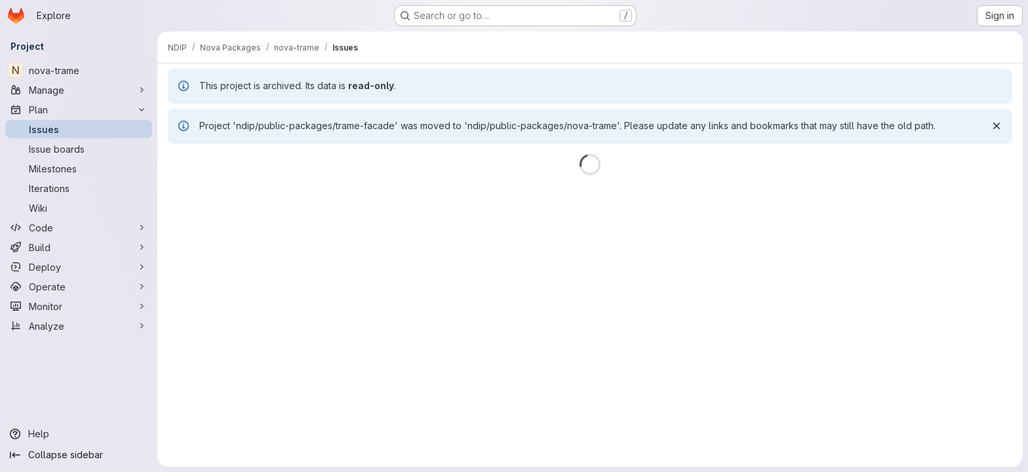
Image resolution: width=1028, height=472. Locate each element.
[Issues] (78, 129)
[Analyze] (78, 326)
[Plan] (78, 109)
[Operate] (78, 286)
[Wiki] (78, 208)
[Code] (78, 227)
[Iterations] (78, 188)
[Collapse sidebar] (78, 455)
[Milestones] (78, 168)
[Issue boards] (78, 149)
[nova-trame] (78, 70)
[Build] (78, 247)
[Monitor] (78, 306)
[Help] (78, 434)
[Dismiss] (996, 126)
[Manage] (78, 90)
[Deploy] (78, 267)
